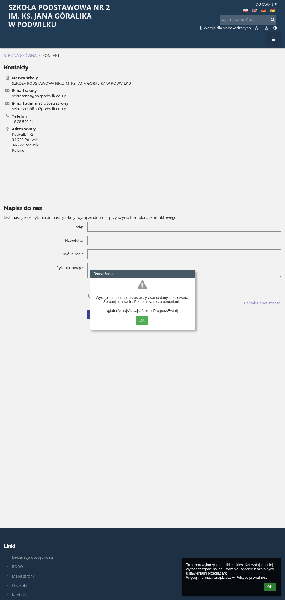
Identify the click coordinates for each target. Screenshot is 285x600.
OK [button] (269, 587)
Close (191, 274)
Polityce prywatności (252, 577)
